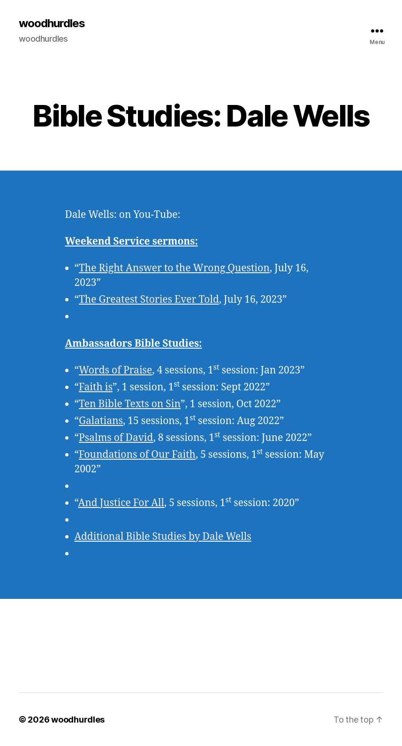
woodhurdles (52, 23)
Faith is (96, 387)
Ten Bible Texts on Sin (130, 404)
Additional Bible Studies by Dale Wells (163, 536)
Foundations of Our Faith (137, 454)
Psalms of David (116, 438)
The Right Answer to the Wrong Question (174, 268)
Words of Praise (115, 370)
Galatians (101, 421)
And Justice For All (121, 503)
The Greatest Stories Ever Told (149, 299)
